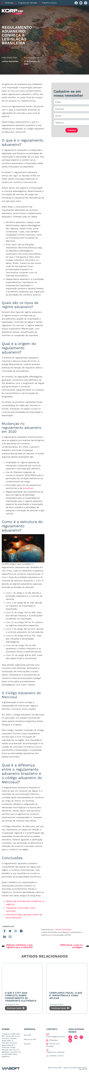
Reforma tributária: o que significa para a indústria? (19, 946)
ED (86, 1069)
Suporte (27, 1044)
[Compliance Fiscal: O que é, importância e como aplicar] (67, 977)
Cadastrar (71, 130)
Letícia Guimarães (63, 929)
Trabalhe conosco (47, 3)
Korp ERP (27, 1035)
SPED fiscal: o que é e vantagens (71, 946)
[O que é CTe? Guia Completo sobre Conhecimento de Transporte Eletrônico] (22, 977)
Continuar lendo (16, 1008)
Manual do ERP (30, 1039)
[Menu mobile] (85, 12)
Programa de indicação (26, 3)
